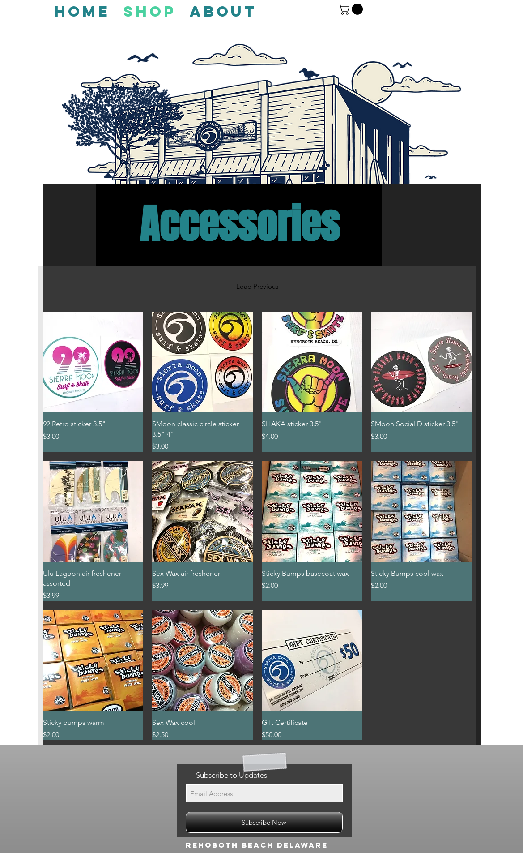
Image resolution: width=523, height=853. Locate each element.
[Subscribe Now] (264, 822)
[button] (352, 9)
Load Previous (257, 286)
